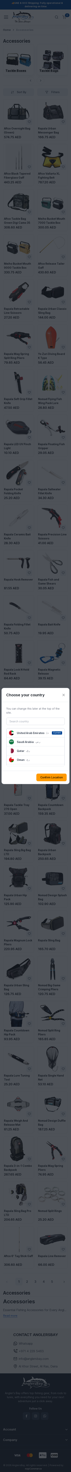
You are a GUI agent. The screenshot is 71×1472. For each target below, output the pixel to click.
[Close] (63, 695)
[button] (35, 732)
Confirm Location (51, 777)
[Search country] (35, 721)
